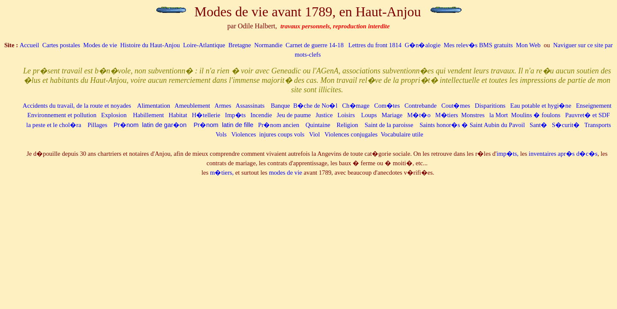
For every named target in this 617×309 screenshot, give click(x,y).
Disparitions (490, 105)
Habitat (178, 115)
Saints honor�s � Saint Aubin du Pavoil (472, 124)
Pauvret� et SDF (587, 115)
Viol (314, 134)
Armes (223, 105)
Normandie (268, 45)
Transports (597, 124)
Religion (347, 124)
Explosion (113, 115)
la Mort (498, 115)
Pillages (97, 124)
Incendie (261, 115)
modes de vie (285, 172)
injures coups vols (282, 134)
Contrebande (420, 105)
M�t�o (418, 115)
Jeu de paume (294, 115)
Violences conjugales (350, 134)
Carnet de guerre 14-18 (314, 45)
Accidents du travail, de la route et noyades (77, 105)
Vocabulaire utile (401, 134)
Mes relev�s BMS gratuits (479, 45)
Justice (324, 115)
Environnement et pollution (61, 115)
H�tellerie (206, 115)
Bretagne (239, 45)
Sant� (538, 124)
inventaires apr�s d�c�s (563, 153)
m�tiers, (222, 172)
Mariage (391, 115)
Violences (243, 134)
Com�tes (387, 105)
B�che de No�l (315, 105)
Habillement (148, 115)
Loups (369, 115)
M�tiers (446, 115)
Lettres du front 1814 (375, 45)
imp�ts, (507, 153)
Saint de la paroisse (389, 124)
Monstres (473, 115)
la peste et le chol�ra (53, 124)
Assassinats (250, 105)
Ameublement (192, 105)
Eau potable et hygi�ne (540, 105)
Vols (221, 134)
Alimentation (154, 105)
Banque (280, 105)
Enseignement (593, 105)
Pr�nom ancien (278, 124)
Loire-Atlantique (204, 45)
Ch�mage (355, 105)
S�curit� (566, 124)
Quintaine (318, 124)
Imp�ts (235, 115)
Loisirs (346, 115)
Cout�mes (455, 105)
